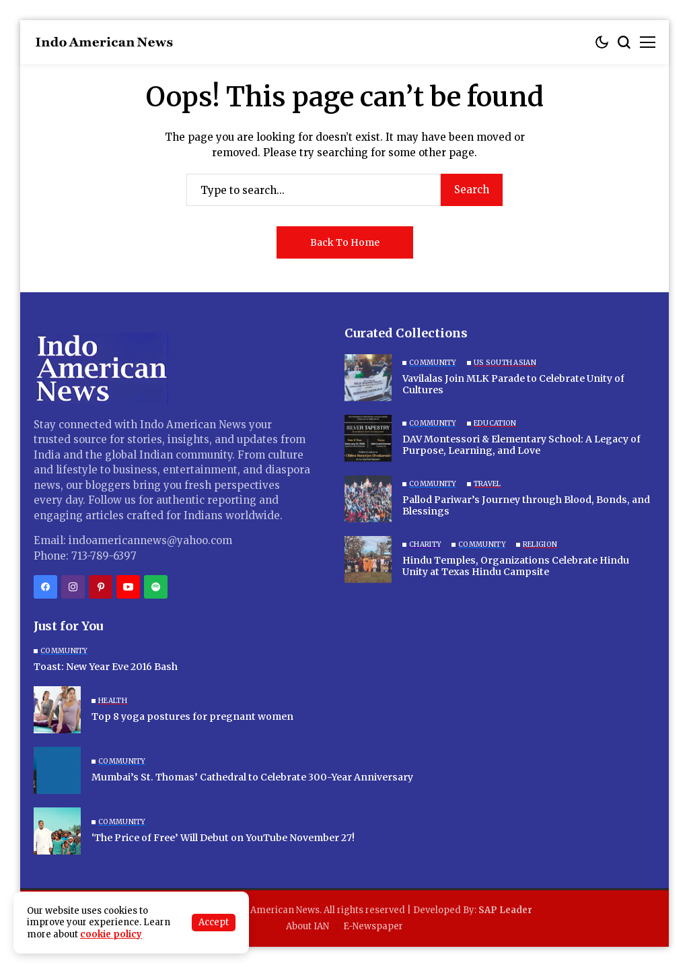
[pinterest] (100, 587)
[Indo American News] (104, 42)
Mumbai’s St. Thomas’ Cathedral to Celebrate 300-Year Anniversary (252, 777)
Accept (213, 922)
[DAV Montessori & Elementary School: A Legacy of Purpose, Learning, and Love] (368, 438)
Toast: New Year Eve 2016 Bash (106, 667)
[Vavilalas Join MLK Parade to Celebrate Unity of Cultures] (368, 377)
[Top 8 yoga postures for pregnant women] (57, 709)
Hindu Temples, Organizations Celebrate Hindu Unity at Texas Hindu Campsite (515, 566)
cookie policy (111, 934)
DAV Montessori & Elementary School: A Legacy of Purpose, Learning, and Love (521, 445)
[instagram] (73, 587)
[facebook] (45, 587)
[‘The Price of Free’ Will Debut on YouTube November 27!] (57, 831)
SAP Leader (505, 910)
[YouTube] (128, 587)
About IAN (307, 926)
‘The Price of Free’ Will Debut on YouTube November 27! (223, 838)
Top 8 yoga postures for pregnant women (192, 716)
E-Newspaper (373, 926)
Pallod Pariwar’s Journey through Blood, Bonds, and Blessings (526, 505)
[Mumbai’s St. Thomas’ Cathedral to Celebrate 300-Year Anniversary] (57, 770)
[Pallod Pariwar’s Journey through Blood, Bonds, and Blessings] (368, 499)
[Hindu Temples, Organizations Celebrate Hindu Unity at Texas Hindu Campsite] (368, 559)
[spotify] (156, 587)
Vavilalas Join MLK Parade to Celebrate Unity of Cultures (513, 384)
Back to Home (344, 242)
